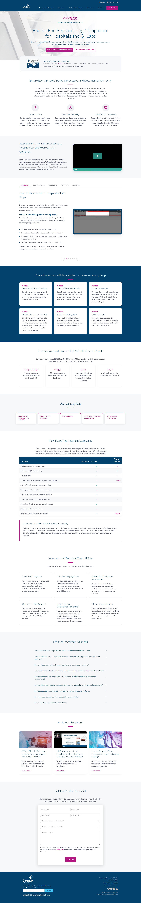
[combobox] (103, 2)
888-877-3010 (114, 885)
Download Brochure (85, 50)
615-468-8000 (114, 883)
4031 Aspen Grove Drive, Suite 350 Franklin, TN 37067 (108, 879)
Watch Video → (62, 771)
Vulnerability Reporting (112, 894)
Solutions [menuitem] (61, 7)
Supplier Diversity (101, 894)
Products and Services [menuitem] (46, 7)
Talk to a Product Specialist (59, 50)
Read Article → (27, 771)
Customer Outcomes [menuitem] (75, 7)
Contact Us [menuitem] (112, 7)
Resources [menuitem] (90, 7)
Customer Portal (112, 2)
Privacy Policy (60, 849)
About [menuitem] (100, 7)
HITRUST (60, 64)
